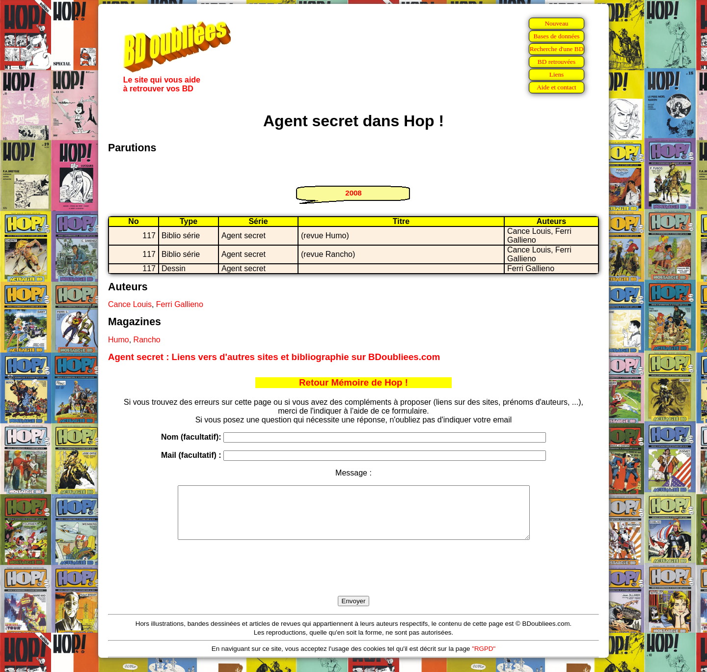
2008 (353, 193)
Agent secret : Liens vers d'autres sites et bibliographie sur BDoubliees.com (274, 357)
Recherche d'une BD (557, 49)
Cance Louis (130, 304)
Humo (118, 340)
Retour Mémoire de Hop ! (353, 382)
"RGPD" (483, 659)
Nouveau (556, 23)
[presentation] (353, 579)
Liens (556, 74)
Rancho (147, 340)
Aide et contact (556, 87)
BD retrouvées (556, 61)
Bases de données (556, 36)
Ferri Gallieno (179, 304)
